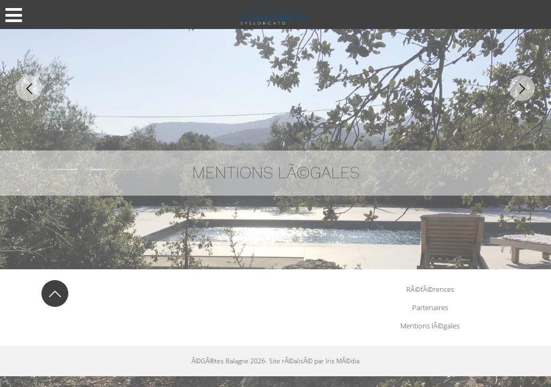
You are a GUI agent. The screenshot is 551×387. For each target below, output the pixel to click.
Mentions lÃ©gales (430, 326)
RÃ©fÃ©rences (430, 289)
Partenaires (430, 307)
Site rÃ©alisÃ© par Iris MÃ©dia (314, 361)
